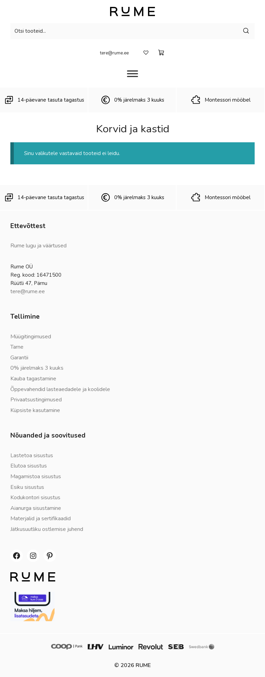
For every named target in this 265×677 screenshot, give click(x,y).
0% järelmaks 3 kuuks (36, 368)
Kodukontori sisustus (35, 497)
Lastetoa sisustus (31, 455)
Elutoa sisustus (28, 466)
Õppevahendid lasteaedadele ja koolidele (60, 389)
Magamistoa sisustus (35, 476)
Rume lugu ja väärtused (38, 245)
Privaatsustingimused (36, 399)
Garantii (19, 357)
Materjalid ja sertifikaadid (40, 518)
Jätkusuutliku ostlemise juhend (46, 529)
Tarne (16, 347)
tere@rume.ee (114, 53)
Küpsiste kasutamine (35, 410)
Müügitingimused (30, 336)
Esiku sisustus (27, 487)
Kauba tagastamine (33, 378)
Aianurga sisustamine (35, 508)
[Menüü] (132, 73)
